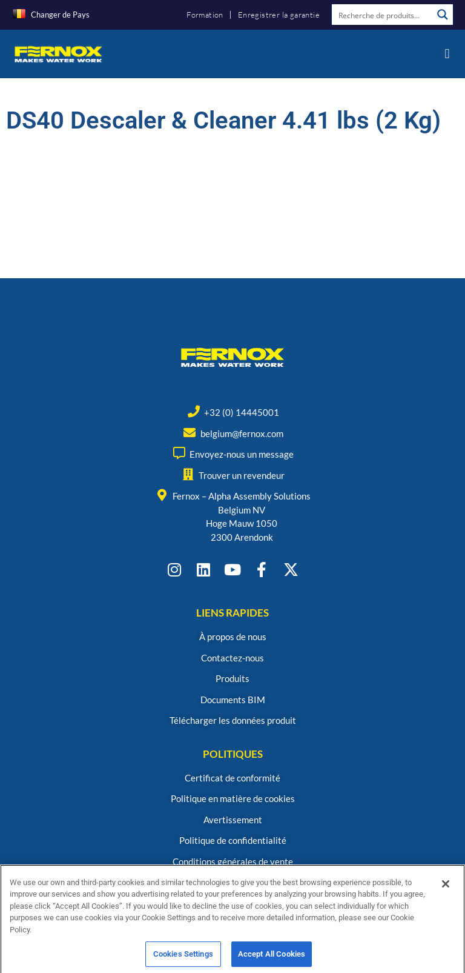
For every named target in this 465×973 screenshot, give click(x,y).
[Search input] (382, 14)
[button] (447, 54)
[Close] (445, 899)
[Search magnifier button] (442, 14)
